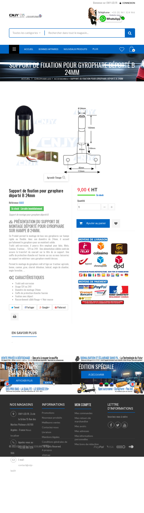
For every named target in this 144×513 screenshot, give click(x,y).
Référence (13, 202)
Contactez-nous (50, 427)
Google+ (45, 307)
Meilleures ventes (51, 422)
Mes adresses (82, 431)
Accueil (25, 78)
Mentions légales (50, 437)
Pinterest (60, 307)
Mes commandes (83, 413)
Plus (95, 49)
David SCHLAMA (35, 491)
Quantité (81, 200)
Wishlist (122, 49)
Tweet (15, 307)
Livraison (46, 432)
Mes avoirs (80, 426)
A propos (47, 450)
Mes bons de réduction (87, 444)
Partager (29, 307)
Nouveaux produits (52, 417)
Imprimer (15, 317)
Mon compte (83, 404)
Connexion (128, 3)
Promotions (48, 412)
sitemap (46, 455)
